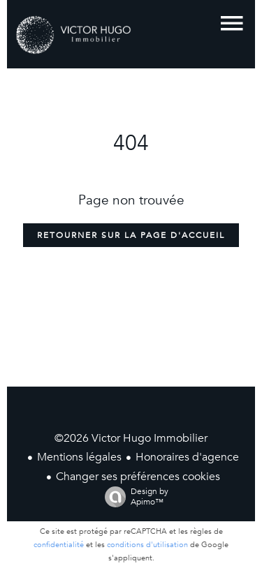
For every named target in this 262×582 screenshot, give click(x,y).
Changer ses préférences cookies (138, 476)
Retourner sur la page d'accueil (131, 235)
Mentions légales (79, 457)
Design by (133, 496)
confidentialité (59, 544)
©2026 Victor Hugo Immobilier (131, 438)
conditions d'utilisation (147, 544)
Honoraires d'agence (187, 457)
